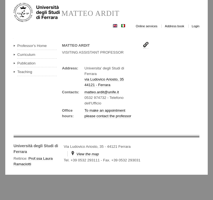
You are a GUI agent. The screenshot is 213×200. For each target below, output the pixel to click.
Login (195, 26)
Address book (174, 26)
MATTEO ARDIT (90, 13)
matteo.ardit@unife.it (102, 92)
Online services (147, 26)
